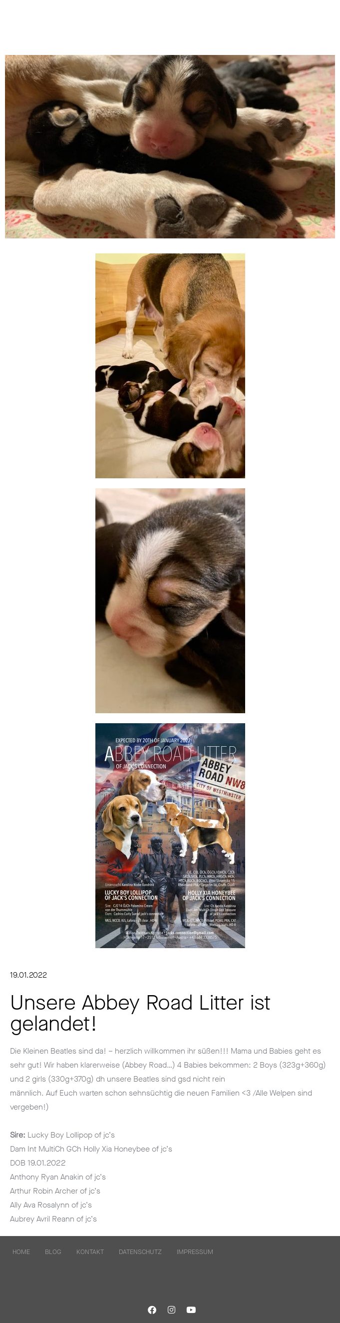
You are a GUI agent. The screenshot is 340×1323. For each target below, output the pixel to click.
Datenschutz (140, 1252)
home (21, 1252)
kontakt (90, 1252)
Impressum (195, 1252)
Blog (53, 1252)
